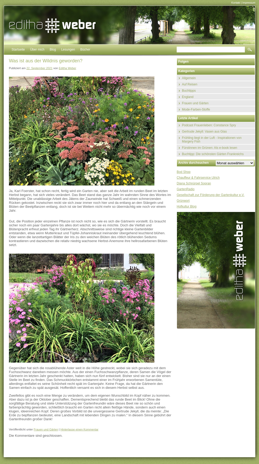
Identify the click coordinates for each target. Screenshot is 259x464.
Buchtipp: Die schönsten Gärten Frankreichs (213, 154)
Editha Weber (67, 68)
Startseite (18, 49)
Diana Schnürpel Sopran (194, 183)
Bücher (85, 49)
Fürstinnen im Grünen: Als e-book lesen (209, 148)
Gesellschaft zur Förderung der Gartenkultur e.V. (210, 195)
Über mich (37, 49)
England (187, 97)
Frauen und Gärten (46, 429)
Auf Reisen (189, 84)
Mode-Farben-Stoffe (196, 109)
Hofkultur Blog (186, 206)
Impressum (248, 2)
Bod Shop (184, 172)
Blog (53, 49)
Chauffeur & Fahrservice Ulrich (198, 177)
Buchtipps (189, 90)
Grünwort (183, 201)
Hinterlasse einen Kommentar (80, 429)
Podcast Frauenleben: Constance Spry (209, 125)
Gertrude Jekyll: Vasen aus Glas (204, 131)
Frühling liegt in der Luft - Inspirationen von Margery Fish (211, 139)
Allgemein (189, 78)
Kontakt (235, 2)
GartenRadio (186, 189)
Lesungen (68, 49)
